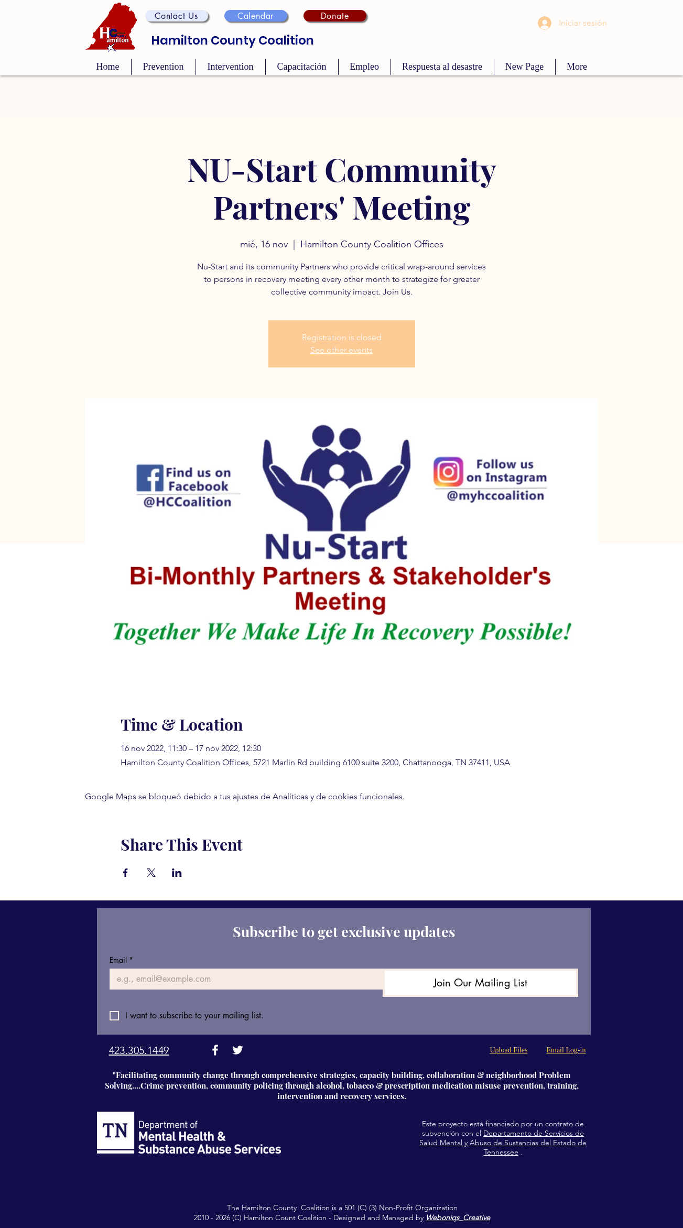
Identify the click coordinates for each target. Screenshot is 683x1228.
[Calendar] (255, 15)
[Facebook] (215, 1050)
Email (121, 959)
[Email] (243, 979)
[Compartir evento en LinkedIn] (177, 872)
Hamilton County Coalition (232, 40)
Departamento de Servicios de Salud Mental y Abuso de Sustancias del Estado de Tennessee (503, 1142)
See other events (341, 350)
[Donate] (334, 15)
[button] (176, 15)
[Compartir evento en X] (151, 872)
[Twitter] (238, 1050)
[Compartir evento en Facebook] (126, 872)
